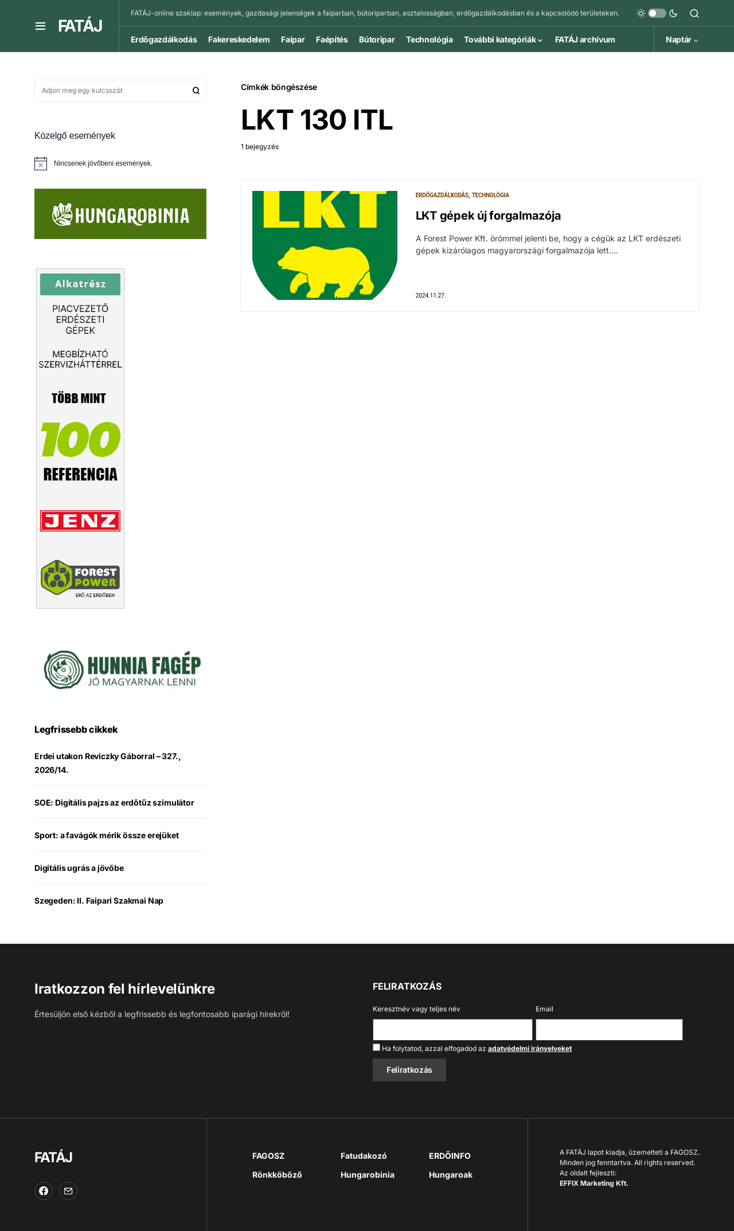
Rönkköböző (277, 1174)
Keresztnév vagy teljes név (416, 1009)
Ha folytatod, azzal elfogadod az (472, 1048)
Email (544, 1009)
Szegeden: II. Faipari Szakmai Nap (98, 900)
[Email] (68, 1190)
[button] (40, 26)
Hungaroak (451, 1174)
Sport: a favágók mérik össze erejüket (106, 835)
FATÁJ (79, 26)
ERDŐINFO (450, 1155)
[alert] (120, 163)
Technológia (490, 195)
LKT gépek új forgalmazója (488, 215)
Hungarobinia (368, 1174)
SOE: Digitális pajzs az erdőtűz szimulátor (114, 802)
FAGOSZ (268, 1155)
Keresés (196, 90)
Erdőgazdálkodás (442, 195)
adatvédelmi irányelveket (530, 1048)
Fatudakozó (364, 1155)
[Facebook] (43, 1190)
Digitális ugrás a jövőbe (79, 868)
